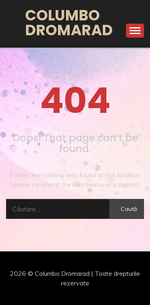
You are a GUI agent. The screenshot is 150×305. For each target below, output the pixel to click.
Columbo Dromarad (69, 22)
